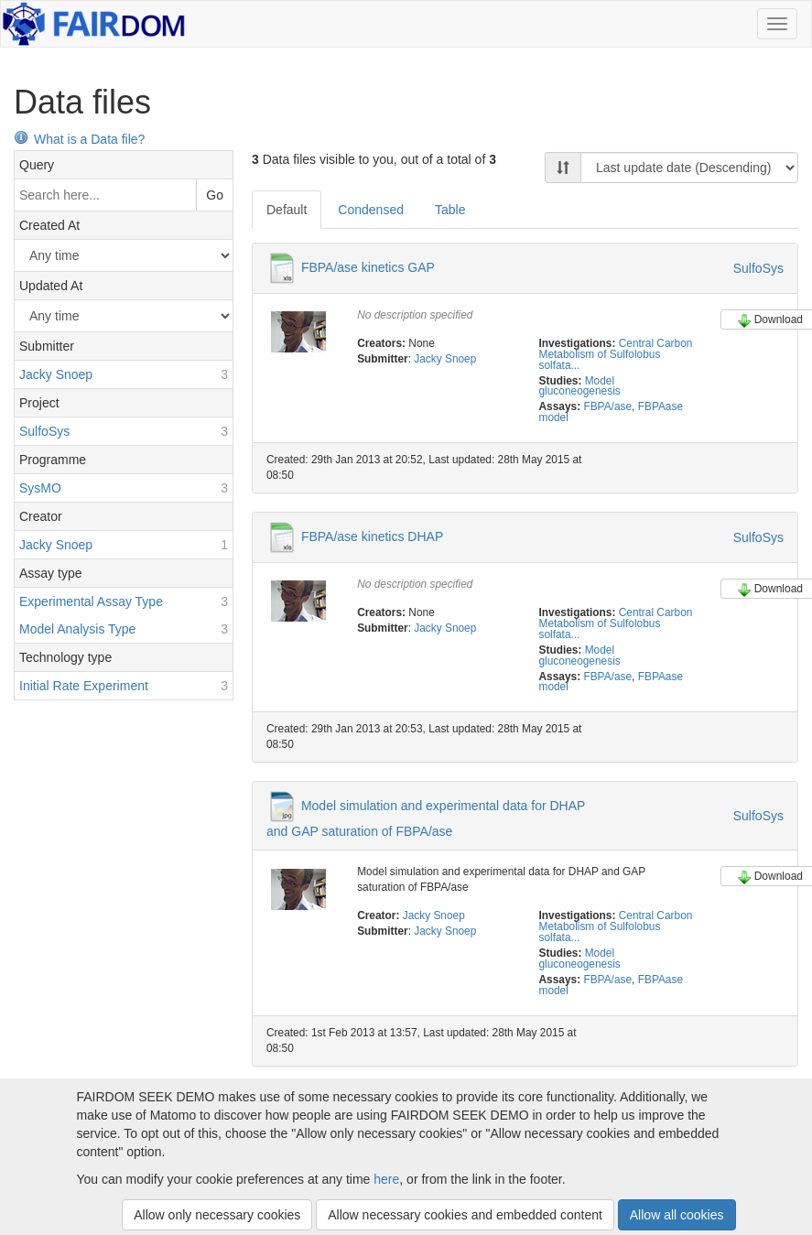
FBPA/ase (607, 406)
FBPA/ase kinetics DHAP (372, 536)
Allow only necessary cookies (217, 1215)
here (386, 1179)
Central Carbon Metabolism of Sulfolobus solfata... (615, 354)
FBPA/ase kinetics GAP (368, 267)
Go (214, 195)
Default (286, 209)
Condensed (371, 209)
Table (450, 209)
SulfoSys (758, 268)
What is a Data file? (79, 139)
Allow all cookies (677, 1215)
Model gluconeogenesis (579, 386)
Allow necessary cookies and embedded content (465, 1215)
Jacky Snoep (445, 358)
